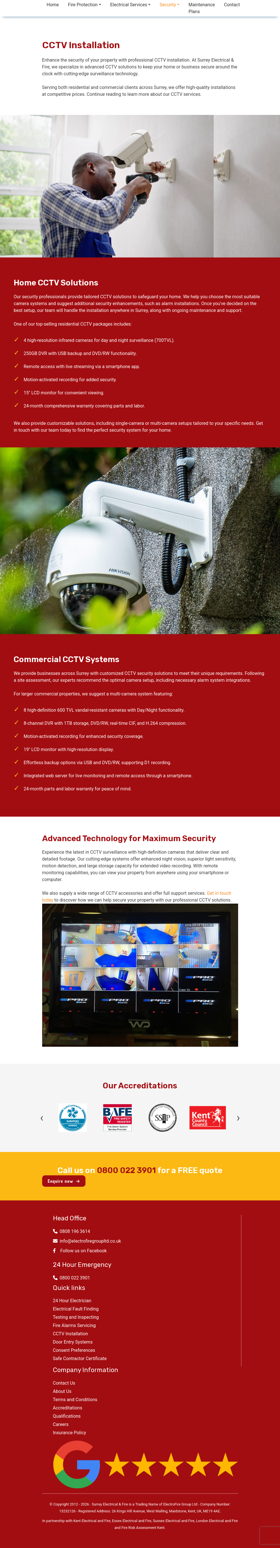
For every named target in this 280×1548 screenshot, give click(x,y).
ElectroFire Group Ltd (180, 1504)
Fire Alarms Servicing (74, 1325)
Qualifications (67, 1416)
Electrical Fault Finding (76, 1309)
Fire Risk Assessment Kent (143, 1527)
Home (53, 4)
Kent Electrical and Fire (91, 1521)
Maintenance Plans (202, 8)
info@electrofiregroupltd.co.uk (87, 1241)
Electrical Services (128, 4)
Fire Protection (83, 4)
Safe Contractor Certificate (80, 1358)
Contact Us (64, 1383)
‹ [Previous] (42, 1117)
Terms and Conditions (75, 1399)
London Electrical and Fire (217, 1521)
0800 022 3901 (126, 1170)
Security (168, 4)
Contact (232, 4)
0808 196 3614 (71, 1231)
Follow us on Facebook (80, 1250)
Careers (61, 1424)
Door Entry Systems (73, 1342)
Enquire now (64, 1181)
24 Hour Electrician (72, 1300)
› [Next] (238, 1117)
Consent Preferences (74, 1350)
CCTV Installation (70, 1333)
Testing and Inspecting (76, 1317)
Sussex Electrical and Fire (173, 1521)
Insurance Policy (69, 1432)
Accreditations (67, 1408)
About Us (62, 1391)
